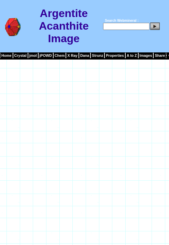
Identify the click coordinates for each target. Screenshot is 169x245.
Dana (84, 55)
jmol (33, 55)
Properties (115, 55)
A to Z (132, 55)
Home (6, 55)
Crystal (20, 55)
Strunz (97, 55)
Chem (60, 55)
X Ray (72, 55)
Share (160, 55)
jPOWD (46, 55)
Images (146, 55)
